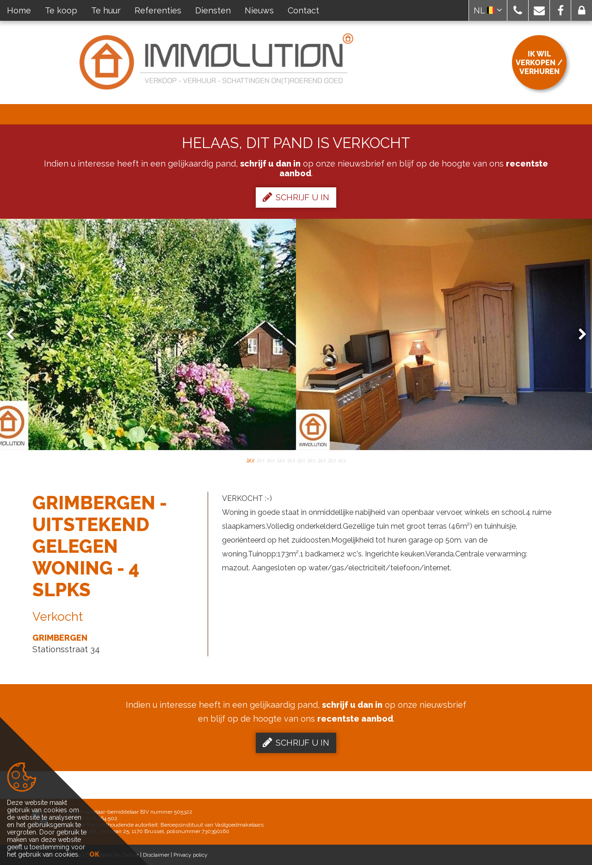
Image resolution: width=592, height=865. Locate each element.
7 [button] (311, 460)
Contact (303, 10)
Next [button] (578, 335)
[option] (296, 334)
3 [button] (270, 460)
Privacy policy (190, 855)
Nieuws (259, 10)
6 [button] (301, 460)
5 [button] (291, 460)
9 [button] (331, 460)
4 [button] (281, 460)
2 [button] (260, 460)
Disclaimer (156, 855)
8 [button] (321, 460)
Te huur (106, 10)
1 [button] (250, 460)
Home (19, 10)
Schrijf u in (296, 197)
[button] (517, 10)
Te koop (61, 10)
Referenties (158, 10)
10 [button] (342, 460)
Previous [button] (14, 335)
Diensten (213, 10)
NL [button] (488, 10)
